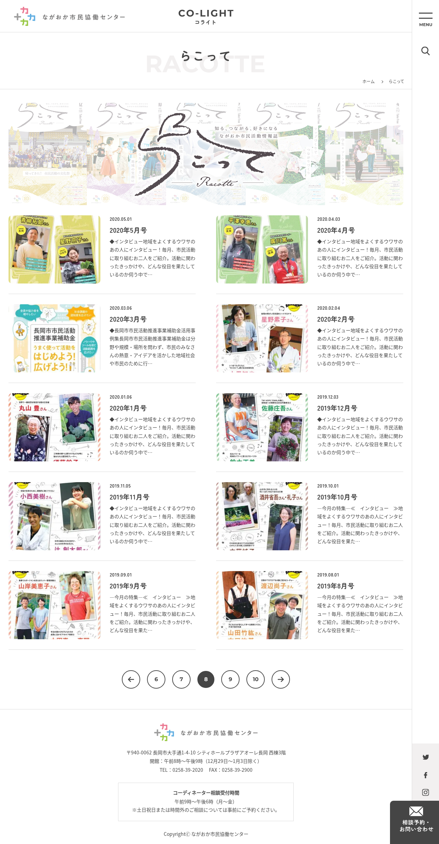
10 (256, 679)
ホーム (368, 81)
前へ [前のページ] (131, 679)
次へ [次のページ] (281, 679)
